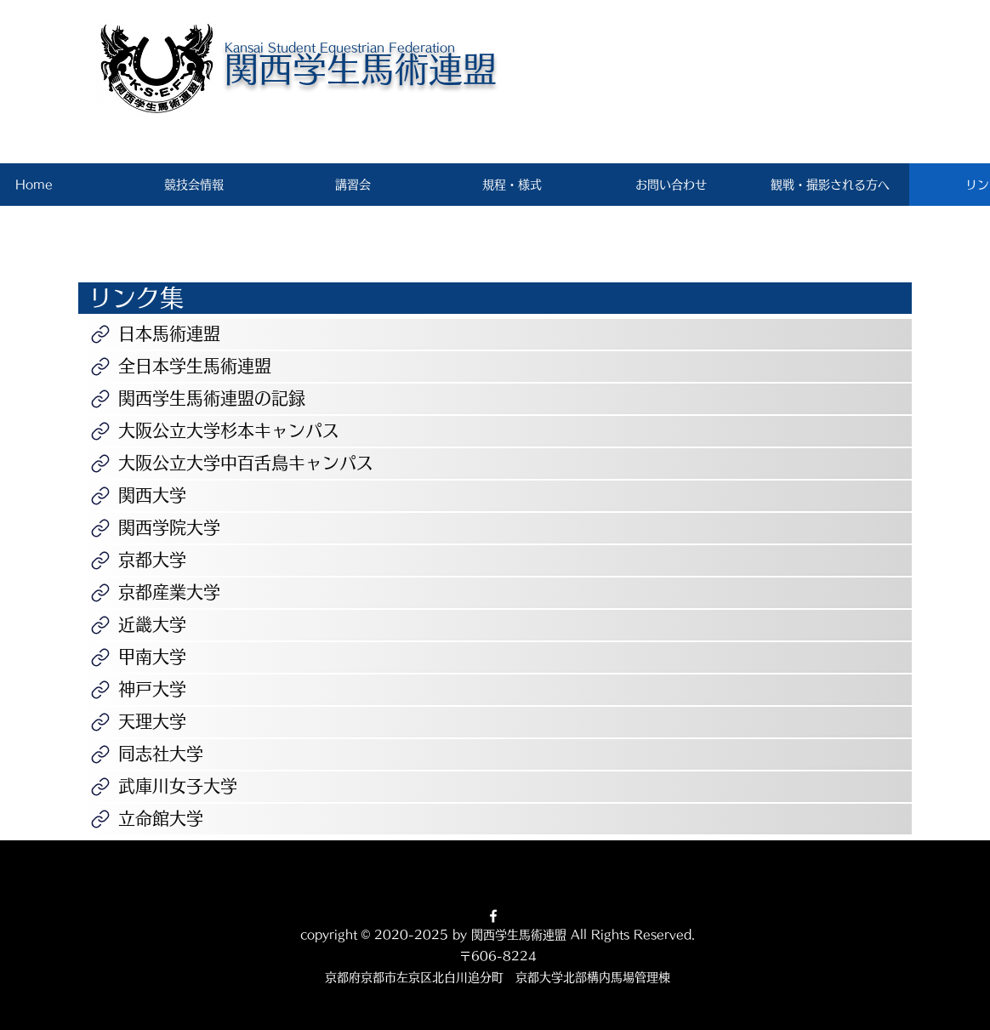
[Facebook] (493, 916)
